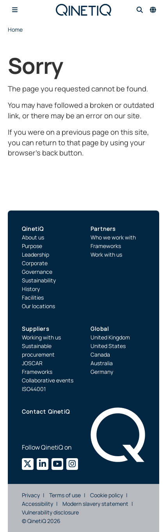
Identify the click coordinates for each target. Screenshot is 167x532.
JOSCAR (32, 363)
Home (15, 29)
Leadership (35, 254)
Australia (102, 363)
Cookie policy (106, 495)
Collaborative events (47, 380)
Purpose (32, 246)
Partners (103, 228)
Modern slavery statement (95, 503)
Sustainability (39, 280)
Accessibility (37, 503)
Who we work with (113, 237)
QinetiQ (33, 228)
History (31, 289)
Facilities (33, 297)
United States (108, 346)
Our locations (38, 306)
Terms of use (65, 495)
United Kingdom (110, 337)
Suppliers (35, 328)
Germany (102, 371)
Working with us (41, 337)
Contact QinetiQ (46, 411)
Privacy (31, 495)
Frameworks (106, 246)
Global (100, 328)
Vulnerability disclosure (50, 512)
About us (33, 237)
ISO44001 (34, 389)
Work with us (106, 254)
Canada (100, 354)
